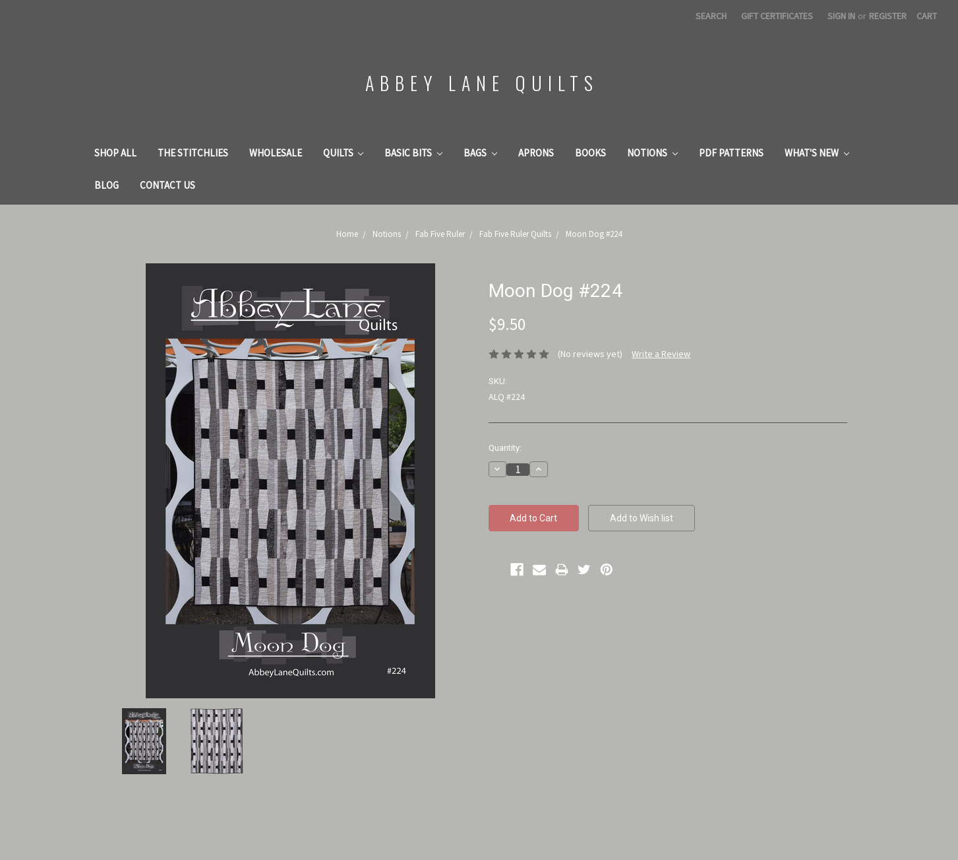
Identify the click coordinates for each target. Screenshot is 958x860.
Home (347, 234)
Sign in (841, 16)
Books (590, 153)
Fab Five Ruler (440, 234)
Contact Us (167, 185)
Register (888, 16)
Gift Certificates (777, 16)
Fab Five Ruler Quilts (515, 234)
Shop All (115, 153)
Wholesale (275, 153)
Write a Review (661, 354)
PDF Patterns (731, 153)
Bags (480, 153)
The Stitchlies (193, 153)
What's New (817, 153)
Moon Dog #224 (594, 234)
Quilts (343, 153)
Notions (652, 153)
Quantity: (505, 448)
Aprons (536, 153)
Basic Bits (413, 153)
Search (711, 16)
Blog (106, 185)
